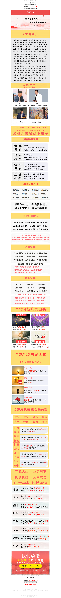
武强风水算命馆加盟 (30, 585)
